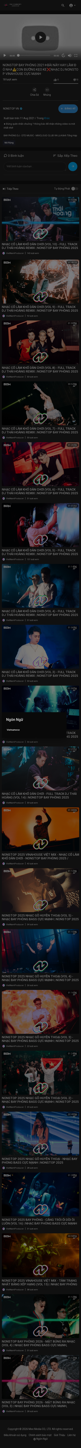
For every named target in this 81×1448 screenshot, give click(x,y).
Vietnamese (13, 729)
